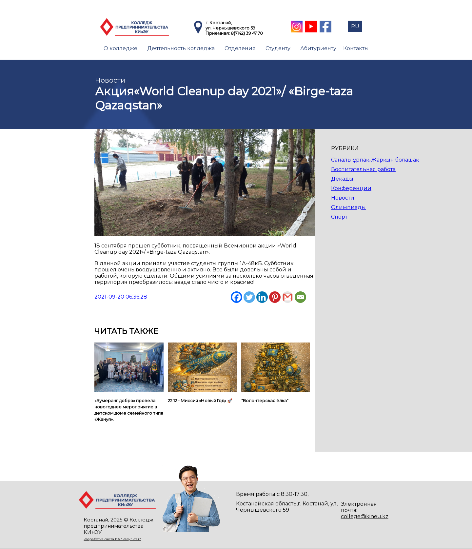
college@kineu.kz (364, 516)
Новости (342, 198)
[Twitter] (249, 297)
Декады (342, 179)
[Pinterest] (275, 297)
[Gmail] (287, 297)
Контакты (356, 48)
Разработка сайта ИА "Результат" (112, 539)
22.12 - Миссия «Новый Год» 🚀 (200, 400)
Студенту (278, 48)
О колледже (120, 48)
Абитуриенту (318, 48)
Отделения (240, 48)
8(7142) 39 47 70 (247, 33)
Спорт (339, 217)
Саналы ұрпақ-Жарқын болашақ (375, 160)
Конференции (351, 188)
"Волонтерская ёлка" (264, 400)
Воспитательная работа (363, 169)
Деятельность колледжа (181, 48)
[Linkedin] (262, 297)
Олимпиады (348, 207)
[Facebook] (236, 297)
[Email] (300, 297)
